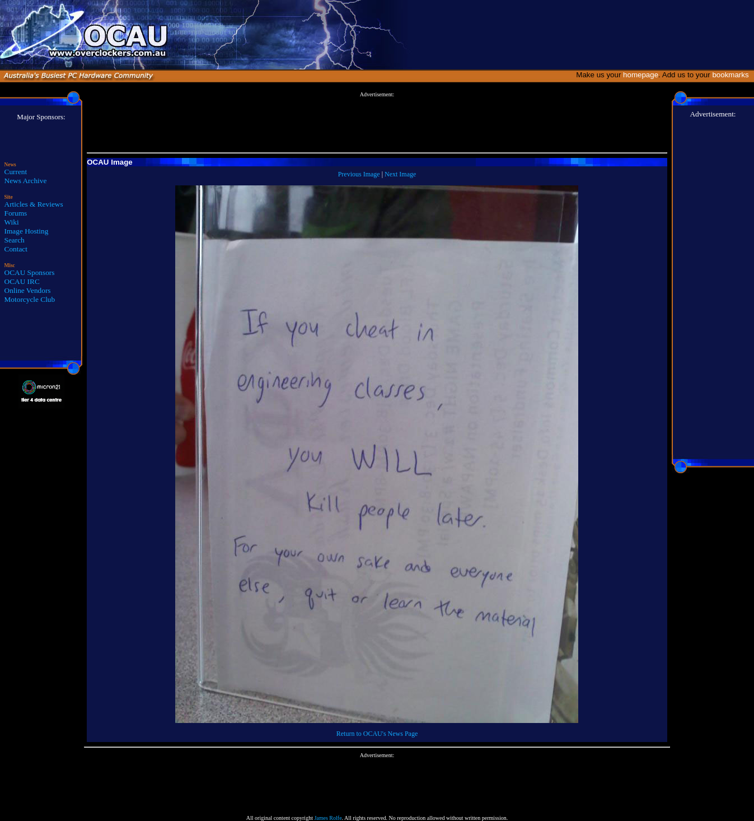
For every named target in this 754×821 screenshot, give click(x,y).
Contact (15, 249)
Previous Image (359, 174)
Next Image (400, 174)
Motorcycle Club (29, 299)
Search (14, 240)
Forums (15, 213)
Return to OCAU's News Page (377, 734)
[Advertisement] (376, 122)
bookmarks (732, 75)
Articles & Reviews (33, 204)
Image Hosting (26, 231)
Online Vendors (27, 290)
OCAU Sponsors (29, 272)
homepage (640, 75)
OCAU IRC (22, 281)
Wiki (11, 222)
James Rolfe (327, 818)
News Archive (25, 180)
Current (15, 171)
